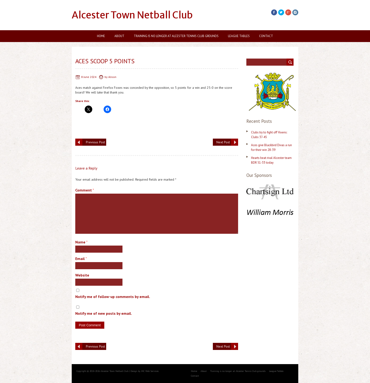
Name (81, 242)
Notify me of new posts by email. (103, 313)
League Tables (239, 36)
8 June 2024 (89, 77)
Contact (266, 36)
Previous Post (95, 142)
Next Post (223, 142)
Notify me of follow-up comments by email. (112, 296)
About (119, 36)
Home (101, 36)
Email (81, 258)
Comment (84, 190)
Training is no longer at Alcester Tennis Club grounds (176, 36)
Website (82, 275)
